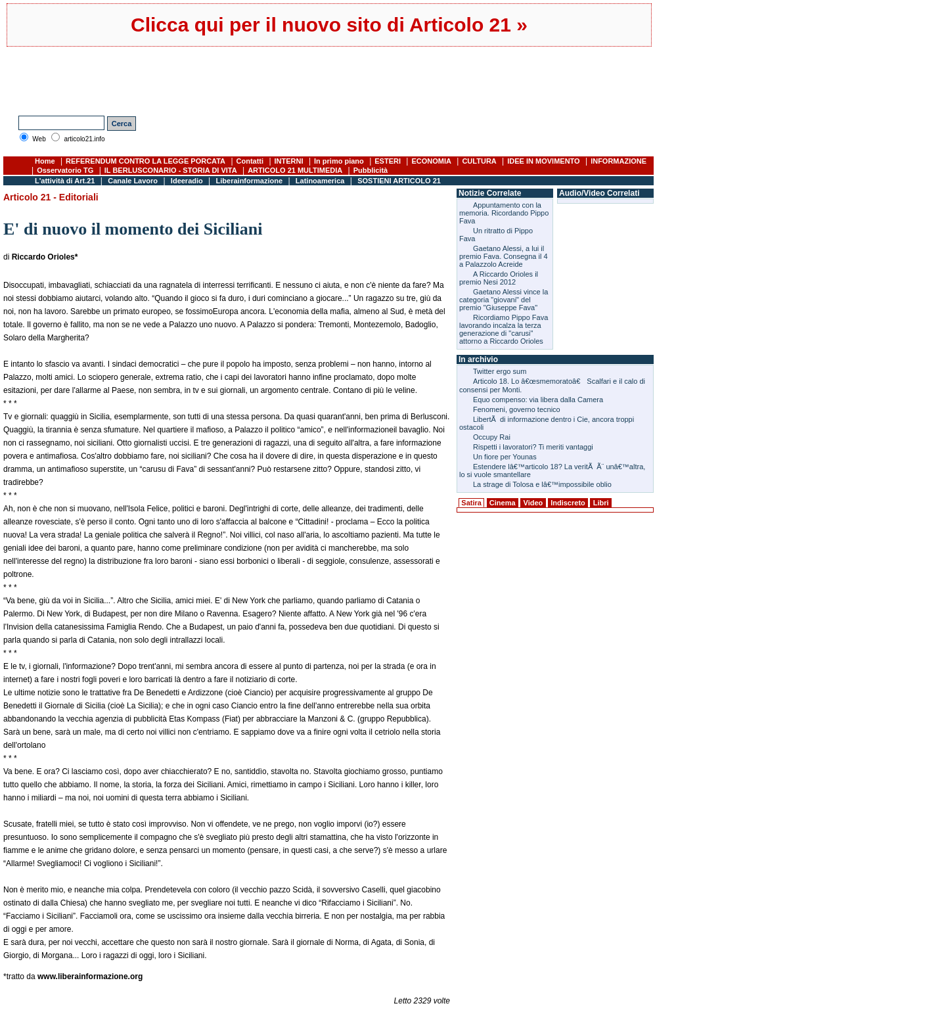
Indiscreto (568, 503)
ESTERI (387, 161)
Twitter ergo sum (499, 371)
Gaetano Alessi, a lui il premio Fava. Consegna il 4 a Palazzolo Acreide (503, 256)
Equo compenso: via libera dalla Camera (538, 399)
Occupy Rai (491, 437)
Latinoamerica (320, 181)
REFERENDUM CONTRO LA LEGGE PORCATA (145, 161)
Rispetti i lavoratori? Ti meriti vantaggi (533, 447)
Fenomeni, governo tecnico (516, 409)
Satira (471, 503)
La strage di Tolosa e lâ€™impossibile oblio (542, 484)
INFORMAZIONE (618, 161)
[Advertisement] (242, 79)
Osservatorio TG (65, 170)
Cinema (502, 503)
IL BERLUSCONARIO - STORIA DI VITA (170, 170)
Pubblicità (370, 170)
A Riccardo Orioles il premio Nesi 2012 (498, 278)
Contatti (250, 161)
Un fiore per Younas (505, 457)
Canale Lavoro (133, 181)
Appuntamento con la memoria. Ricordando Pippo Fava (504, 213)
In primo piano (339, 161)
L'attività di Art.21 (65, 181)
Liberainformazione (249, 181)
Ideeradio (187, 181)
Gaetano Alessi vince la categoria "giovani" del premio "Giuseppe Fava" (503, 299)
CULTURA (479, 161)
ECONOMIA (431, 161)
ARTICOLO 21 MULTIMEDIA (295, 170)
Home (45, 161)
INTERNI (289, 161)
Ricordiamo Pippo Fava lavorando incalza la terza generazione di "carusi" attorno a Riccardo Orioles (503, 329)
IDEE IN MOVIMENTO (543, 161)
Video (533, 503)
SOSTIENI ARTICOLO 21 (399, 181)
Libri (601, 503)
